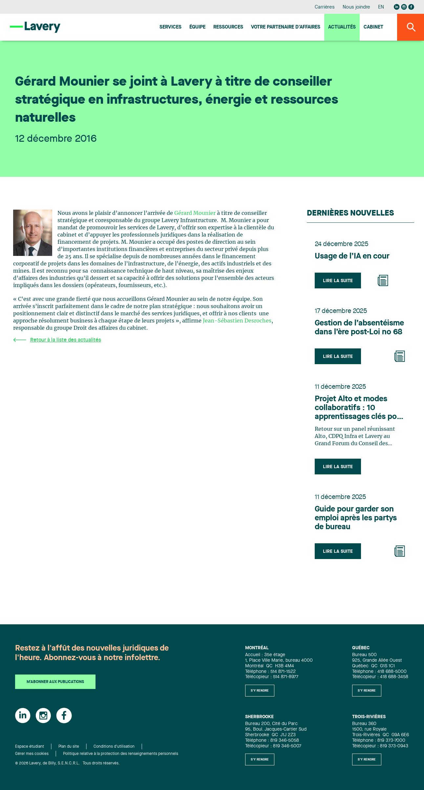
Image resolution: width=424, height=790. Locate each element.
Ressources (228, 27)
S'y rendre (260, 690)
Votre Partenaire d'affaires (285, 27)
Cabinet (373, 27)
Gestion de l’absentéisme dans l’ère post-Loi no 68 (359, 328)
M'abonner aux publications (55, 682)
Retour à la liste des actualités (57, 340)
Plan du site (68, 747)
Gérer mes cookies (32, 754)
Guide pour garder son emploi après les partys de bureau (356, 518)
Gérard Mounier (195, 213)
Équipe (197, 27)
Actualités (342, 27)
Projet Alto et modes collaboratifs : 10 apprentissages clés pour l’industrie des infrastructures (359, 408)
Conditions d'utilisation (114, 747)
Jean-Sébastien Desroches (237, 320)
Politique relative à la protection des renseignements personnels (120, 754)
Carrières (325, 7)
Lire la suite (338, 281)
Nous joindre (356, 7)
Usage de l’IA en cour (352, 256)
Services (170, 27)
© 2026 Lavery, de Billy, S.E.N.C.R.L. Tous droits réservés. (67, 763)
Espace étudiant (29, 747)
